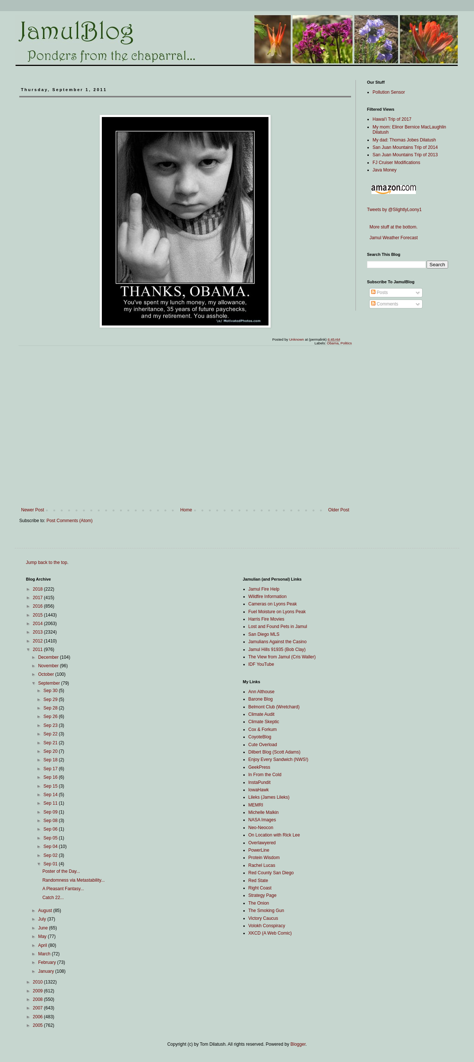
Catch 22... (53, 897)
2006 (38, 1016)
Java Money (385, 170)
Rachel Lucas (262, 865)
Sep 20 (51, 751)
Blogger (298, 1044)
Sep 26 (51, 716)
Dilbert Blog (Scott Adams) (274, 752)
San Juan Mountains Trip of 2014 (405, 147)
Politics (346, 343)
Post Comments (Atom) (69, 520)
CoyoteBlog (259, 736)
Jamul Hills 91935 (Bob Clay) (277, 649)
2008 (38, 999)
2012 (38, 641)
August (45, 910)
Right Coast (260, 888)
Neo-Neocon (260, 827)
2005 (38, 1025)
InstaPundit (259, 782)
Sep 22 (51, 734)
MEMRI (255, 805)
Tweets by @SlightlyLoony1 (394, 209)
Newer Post (32, 509)
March (45, 953)
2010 (38, 982)
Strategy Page (262, 895)
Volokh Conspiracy (266, 925)
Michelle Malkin (263, 812)
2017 (38, 597)
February (47, 962)
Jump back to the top (46, 562)
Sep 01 (51, 863)
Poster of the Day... (61, 871)
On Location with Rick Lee (274, 835)
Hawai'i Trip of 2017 (392, 119)
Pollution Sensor (389, 92)
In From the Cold (264, 774)
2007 (38, 1008)
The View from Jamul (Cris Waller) (282, 656)
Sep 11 (51, 803)
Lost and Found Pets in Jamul (277, 626)
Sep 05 (51, 838)
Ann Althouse (261, 691)
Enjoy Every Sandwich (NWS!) (278, 759)
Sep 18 (51, 759)
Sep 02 (51, 855)
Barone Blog (260, 699)
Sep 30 (51, 690)
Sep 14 (51, 794)
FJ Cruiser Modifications (396, 162)
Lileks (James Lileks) (269, 797)
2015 (38, 615)
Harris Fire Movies (266, 619)
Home (186, 509)
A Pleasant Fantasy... (63, 888)
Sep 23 (51, 725)
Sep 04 (51, 846)
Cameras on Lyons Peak (272, 604)
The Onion (258, 903)
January (46, 971)
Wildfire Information (267, 596)
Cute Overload (262, 744)
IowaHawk (258, 789)
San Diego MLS (264, 634)
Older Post (338, 509)
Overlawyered (262, 842)
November (49, 665)
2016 (38, 606)
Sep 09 (51, 812)
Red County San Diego (271, 872)
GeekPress (259, 767)
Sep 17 (51, 768)
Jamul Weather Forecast (392, 237)
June (43, 928)
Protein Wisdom (264, 857)
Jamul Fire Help (264, 589)
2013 (38, 632)
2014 (38, 623)
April (43, 945)
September (49, 683)
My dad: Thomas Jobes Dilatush (404, 140)
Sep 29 (51, 699)
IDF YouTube (261, 664)
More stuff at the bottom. (392, 227)
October (46, 674)
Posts (379, 292)
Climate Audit (261, 714)
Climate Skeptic (263, 721)
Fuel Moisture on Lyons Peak (277, 611)
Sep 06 (51, 829)
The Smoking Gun (266, 910)
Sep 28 (51, 708)
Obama (332, 343)
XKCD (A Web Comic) (270, 933)
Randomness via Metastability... (73, 880)
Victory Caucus (263, 918)
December (49, 657)
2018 (38, 589)
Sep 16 (51, 777)
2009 (38, 990)
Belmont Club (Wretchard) (274, 706)
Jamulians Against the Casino (277, 641)
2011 (38, 649)
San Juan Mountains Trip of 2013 (405, 154)
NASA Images (262, 819)
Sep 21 (51, 742)
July (42, 919)
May (43, 936)
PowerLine (259, 850)
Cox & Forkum (262, 729)
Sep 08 (51, 820)
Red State (258, 880)
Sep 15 (51, 786)
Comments (384, 304)
